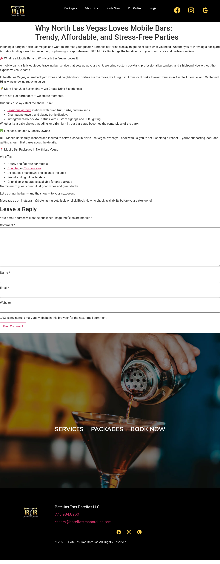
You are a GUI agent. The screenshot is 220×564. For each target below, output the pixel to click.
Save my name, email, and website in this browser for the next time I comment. (55, 317)
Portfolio (134, 8)
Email (4, 287)
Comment (7, 225)
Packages (70, 8)
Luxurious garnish (19, 110)
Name (5, 272)
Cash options (32, 168)
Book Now (112, 8)
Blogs (152, 8)
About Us (91, 8)
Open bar (13, 168)
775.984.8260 (67, 514)
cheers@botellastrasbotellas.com (83, 521)
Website (5, 302)
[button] (69, 429)
